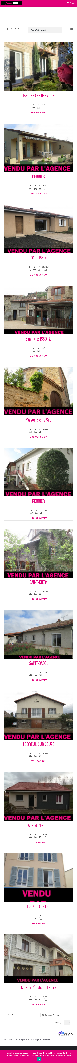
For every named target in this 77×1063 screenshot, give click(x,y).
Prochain (35, 1015)
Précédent (11, 1015)
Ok (39, 1059)
